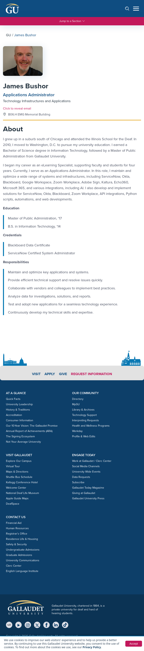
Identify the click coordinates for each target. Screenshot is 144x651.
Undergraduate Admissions (23, 550)
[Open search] (129, 8)
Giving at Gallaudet (83, 493)
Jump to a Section (72, 21)
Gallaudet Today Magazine (88, 488)
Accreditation (14, 415)
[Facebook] (46, 625)
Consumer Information (19, 420)
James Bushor (26, 86)
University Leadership (19, 404)
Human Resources (17, 528)
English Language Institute (22, 571)
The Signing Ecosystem (20, 436)
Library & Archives (83, 410)
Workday (77, 431)
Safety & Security (16, 544)
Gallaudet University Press (88, 499)
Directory (77, 399)
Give (63, 373)
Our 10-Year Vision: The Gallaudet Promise (32, 426)
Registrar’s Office (16, 534)
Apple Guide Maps (17, 499)
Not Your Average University (23, 442)
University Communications (22, 561)
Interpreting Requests (85, 420)
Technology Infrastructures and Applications (37, 101)
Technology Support (84, 415)
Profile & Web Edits (83, 436)
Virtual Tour (13, 466)
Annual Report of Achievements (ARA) (29, 431)
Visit (36, 373)
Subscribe (78, 482)
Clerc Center (13, 566)
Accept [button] (133, 643)
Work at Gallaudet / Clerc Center (91, 461)
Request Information (91, 373)
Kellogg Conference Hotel (22, 482)
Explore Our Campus (19, 461)
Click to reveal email (17, 108)
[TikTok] (65, 625)
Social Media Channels (86, 466)
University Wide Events (86, 472)
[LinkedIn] (56, 625)
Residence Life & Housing (22, 539)
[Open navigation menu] (136, 8)
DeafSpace (12, 504)
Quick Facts (13, 399)
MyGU (76, 404)
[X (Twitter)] (37, 625)
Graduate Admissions (19, 555)
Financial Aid (13, 523)
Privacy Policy (92, 647)
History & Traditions (18, 410)
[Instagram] (28, 625)
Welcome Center (16, 488)
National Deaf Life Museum (22, 493)
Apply (49, 373)
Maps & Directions (17, 472)
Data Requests (81, 477)
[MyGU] (9, 625)
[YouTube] (18, 625)
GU (8, 35)
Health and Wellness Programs (91, 426)
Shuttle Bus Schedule (19, 477)
